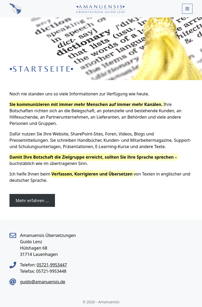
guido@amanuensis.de (42, 282)
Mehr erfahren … (32, 200)
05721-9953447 (52, 265)
